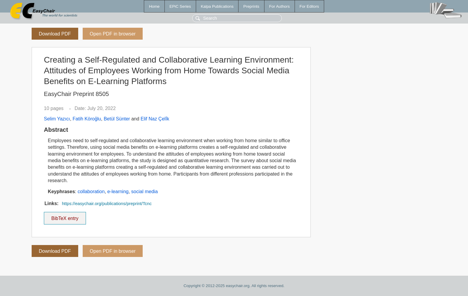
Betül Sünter (117, 118)
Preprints (251, 6)
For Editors (309, 6)
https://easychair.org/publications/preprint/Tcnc (107, 203)
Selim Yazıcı (57, 118)
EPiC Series (180, 6)
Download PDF (55, 33)
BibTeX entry (65, 216)
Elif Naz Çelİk (155, 118)
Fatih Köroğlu (87, 118)
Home (154, 6)
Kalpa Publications (217, 6)
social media (144, 191)
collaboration (91, 191)
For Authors (279, 6)
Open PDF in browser (113, 33)
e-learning (118, 191)
